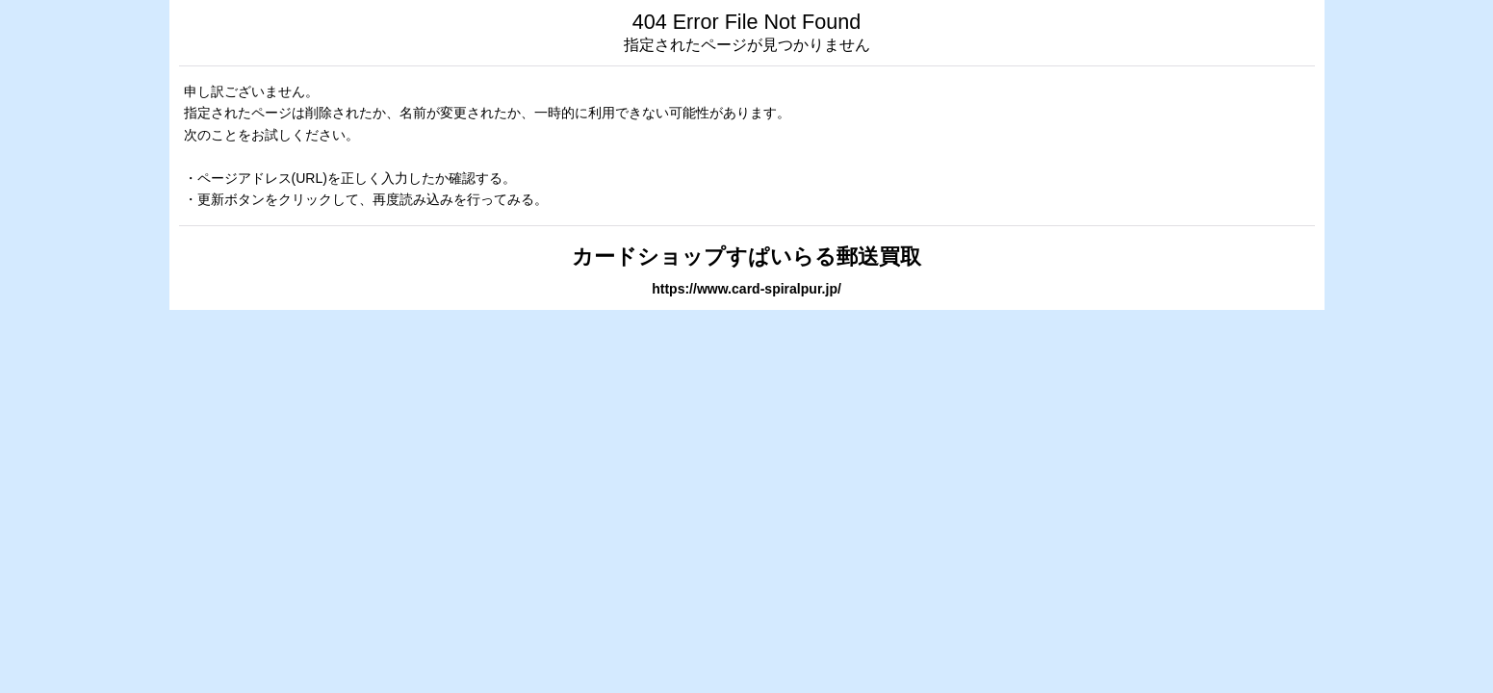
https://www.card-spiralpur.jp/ (746, 288)
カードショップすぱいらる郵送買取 (746, 256)
